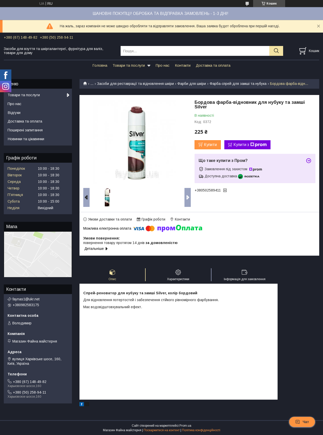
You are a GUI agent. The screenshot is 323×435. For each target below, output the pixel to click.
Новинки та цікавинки (26, 139)
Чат (302, 422)
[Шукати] (276, 51)
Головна (99, 65)
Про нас (163, 65)
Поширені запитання (25, 130)
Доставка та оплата (213, 65)
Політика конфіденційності (201, 430)
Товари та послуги (129, 65)
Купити (210, 144)
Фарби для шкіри (191, 84)
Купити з (250, 144)
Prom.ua (185, 425)
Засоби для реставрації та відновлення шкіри (135, 84)
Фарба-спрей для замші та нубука (238, 84)
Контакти (183, 65)
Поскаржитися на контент (162, 430)
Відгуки (14, 112)
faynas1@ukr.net (26, 299)
